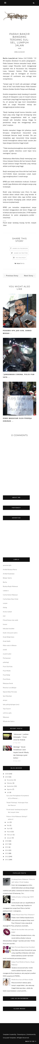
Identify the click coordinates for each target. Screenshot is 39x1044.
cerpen (5, 603)
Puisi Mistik (7, 671)
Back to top (30, 1041)
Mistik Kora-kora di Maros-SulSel (22, 979)
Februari (9, 835)
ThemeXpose (21, 1034)
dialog (5, 607)
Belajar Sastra (7, 578)
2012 (6, 856)
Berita (22, 263)
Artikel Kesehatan (8, 574)
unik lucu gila (7, 713)
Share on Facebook (20, 248)
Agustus (9, 789)
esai (4, 616)
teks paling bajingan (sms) (11, 704)
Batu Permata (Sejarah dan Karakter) (23, 947)
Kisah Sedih (6, 641)
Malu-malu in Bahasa (9, 645)
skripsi (5, 700)
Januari (9, 838)
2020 (6, 774)
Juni (8, 822)
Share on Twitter (21, 253)
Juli (8, 792)
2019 (6, 777)
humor (5, 624)
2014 (6, 850)
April (8, 828)
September (10, 786)
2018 (6, 841)
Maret (9, 831)
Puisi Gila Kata (7, 666)
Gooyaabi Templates (9, 1038)
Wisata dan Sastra (8, 721)
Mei (8, 825)
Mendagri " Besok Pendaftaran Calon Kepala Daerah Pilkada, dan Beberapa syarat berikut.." (21, 752)
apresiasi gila (7, 565)
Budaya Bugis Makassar (10, 586)
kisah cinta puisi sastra (10, 633)
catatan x (6, 590)
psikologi (6, 662)
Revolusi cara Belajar (9, 687)
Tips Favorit (7, 709)
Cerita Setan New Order (10, 599)
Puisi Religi (6, 675)
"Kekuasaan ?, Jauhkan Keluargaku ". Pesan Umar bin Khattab (20, 737)
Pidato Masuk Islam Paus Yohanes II (22, 914)
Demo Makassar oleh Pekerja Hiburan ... (17, 419)
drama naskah (7, 612)
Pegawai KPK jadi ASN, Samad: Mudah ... (17, 332)
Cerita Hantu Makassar (10, 595)
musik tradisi (7, 654)
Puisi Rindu (6, 679)
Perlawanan (7, 658)
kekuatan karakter (8, 628)
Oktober (9, 783)
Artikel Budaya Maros (10, 569)
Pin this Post (21, 257)
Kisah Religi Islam (8, 637)
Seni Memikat (7, 696)
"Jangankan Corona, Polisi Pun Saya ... (18, 375)
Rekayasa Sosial (8, 683)
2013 (6, 853)
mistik (5, 649)
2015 (6, 847)
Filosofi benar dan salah (10, 620)
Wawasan (6, 717)
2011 (6, 859)
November (10, 780)
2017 (6, 844)
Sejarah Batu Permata (10, 692)
